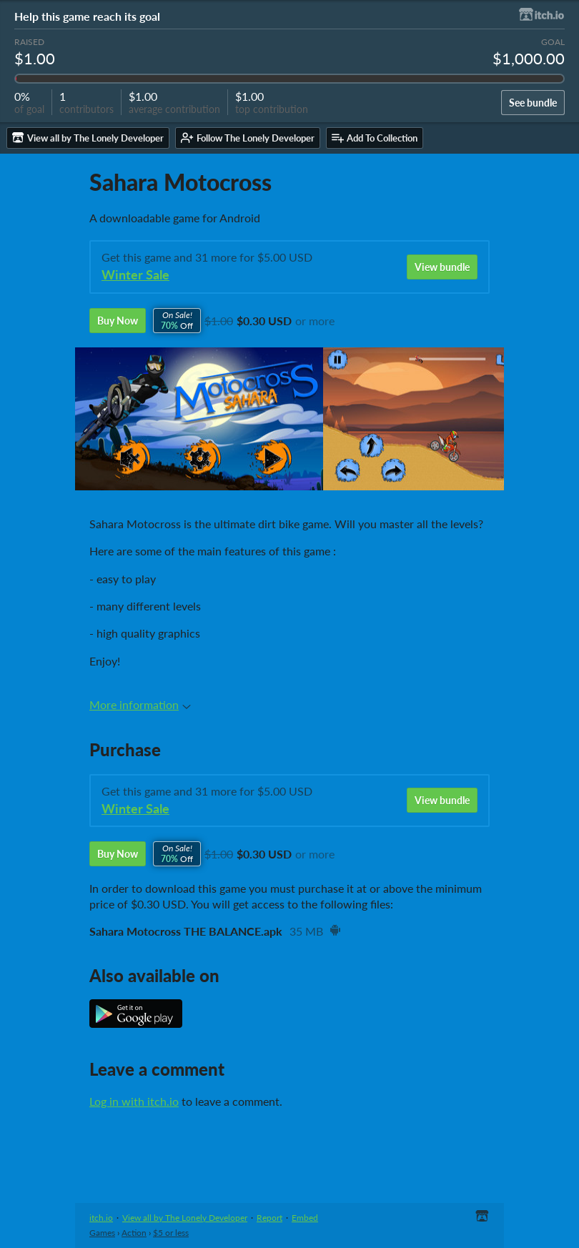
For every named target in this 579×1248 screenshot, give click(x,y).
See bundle (533, 102)
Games (102, 1232)
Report (269, 1217)
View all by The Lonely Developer (184, 1217)
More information (140, 704)
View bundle (442, 267)
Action (134, 1232)
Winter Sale (135, 274)
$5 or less (171, 1232)
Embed (305, 1217)
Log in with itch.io (134, 1101)
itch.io (101, 1217)
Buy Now (117, 321)
